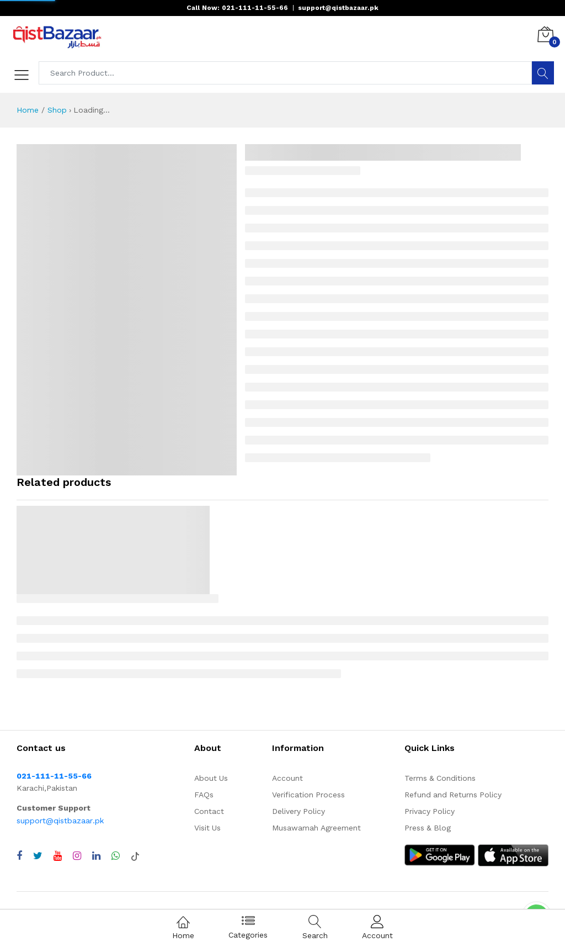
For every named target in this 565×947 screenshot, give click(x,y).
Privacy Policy (429, 811)
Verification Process (308, 794)
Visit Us (207, 827)
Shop (57, 109)
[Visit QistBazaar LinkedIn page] (96, 856)
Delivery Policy (298, 811)
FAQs (204, 794)
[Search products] (285, 72)
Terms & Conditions (440, 778)
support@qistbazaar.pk (60, 820)
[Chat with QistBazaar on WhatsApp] (115, 856)
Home (28, 109)
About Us (211, 778)
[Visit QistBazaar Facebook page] (19, 856)
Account (287, 778)
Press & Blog (427, 827)
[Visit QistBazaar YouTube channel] (58, 856)
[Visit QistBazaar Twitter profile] (37, 856)
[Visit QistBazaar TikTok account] (135, 856)
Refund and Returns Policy (453, 794)
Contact (209, 811)
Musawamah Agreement (316, 827)
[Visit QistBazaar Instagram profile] (77, 856)
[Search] (543, 72)
